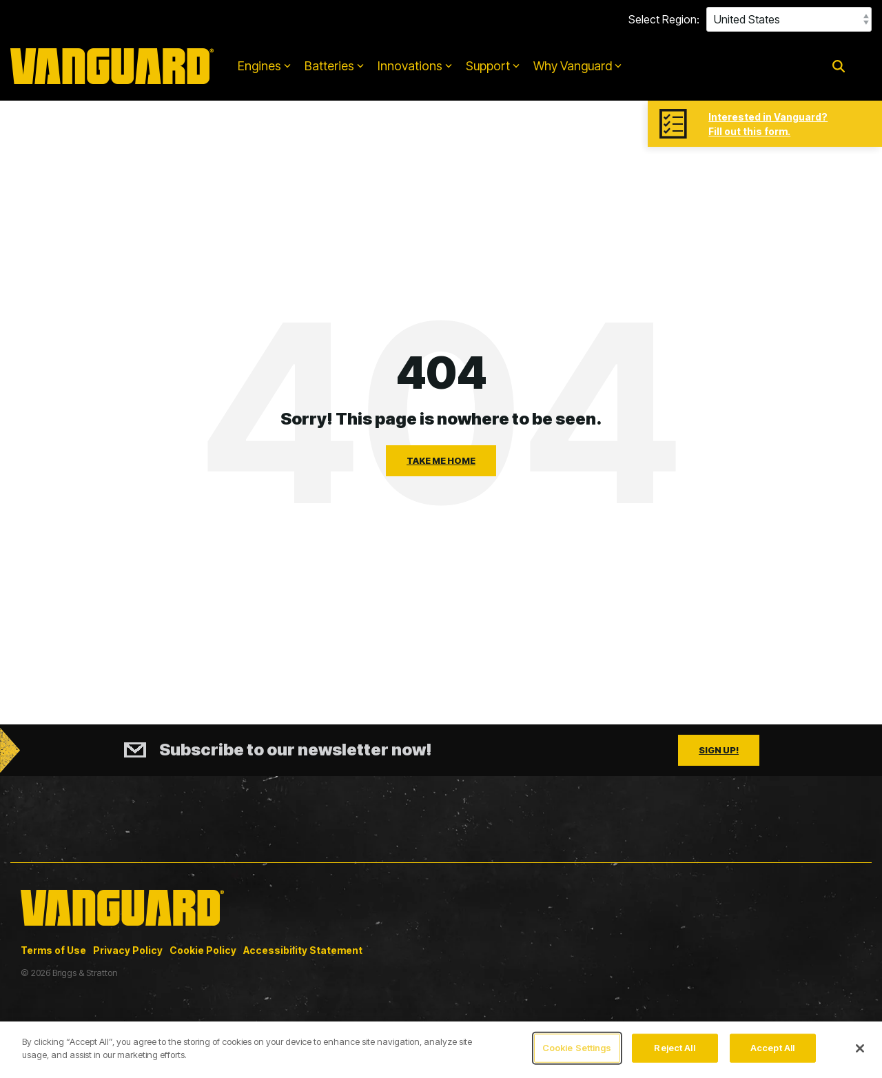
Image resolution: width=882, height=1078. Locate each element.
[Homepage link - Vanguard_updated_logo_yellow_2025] (122, 927)
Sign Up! (719, 749)
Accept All (772, 1047)
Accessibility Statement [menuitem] (302, 950)
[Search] (839, 66)
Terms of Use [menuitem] (53, 950)
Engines (264, 66)
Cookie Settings (577, 1047)
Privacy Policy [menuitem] (128, 950)
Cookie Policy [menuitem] (203, 950)
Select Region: (663, 19)
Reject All (674, 1047)
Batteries (334, 66)
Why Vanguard (577, 66)
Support (493, 66)
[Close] (860, 1048)
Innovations (415, 66)
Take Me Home (441, 460)
